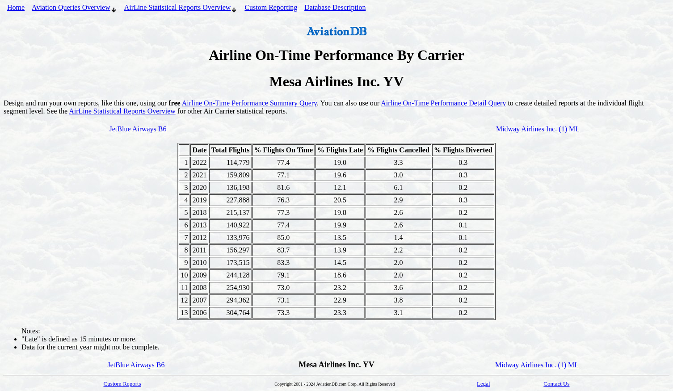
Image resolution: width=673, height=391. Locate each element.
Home (16, 7)
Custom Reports (122, 383)
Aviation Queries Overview (74, 8)
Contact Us (556, 383)
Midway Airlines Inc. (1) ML (538, 129)
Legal (483, 383)
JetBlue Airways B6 (138, 129)
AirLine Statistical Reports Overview (181, 8)
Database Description (335, 7)
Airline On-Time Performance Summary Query (249, 103)
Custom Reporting (270, 7)
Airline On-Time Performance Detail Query (443, 103)
